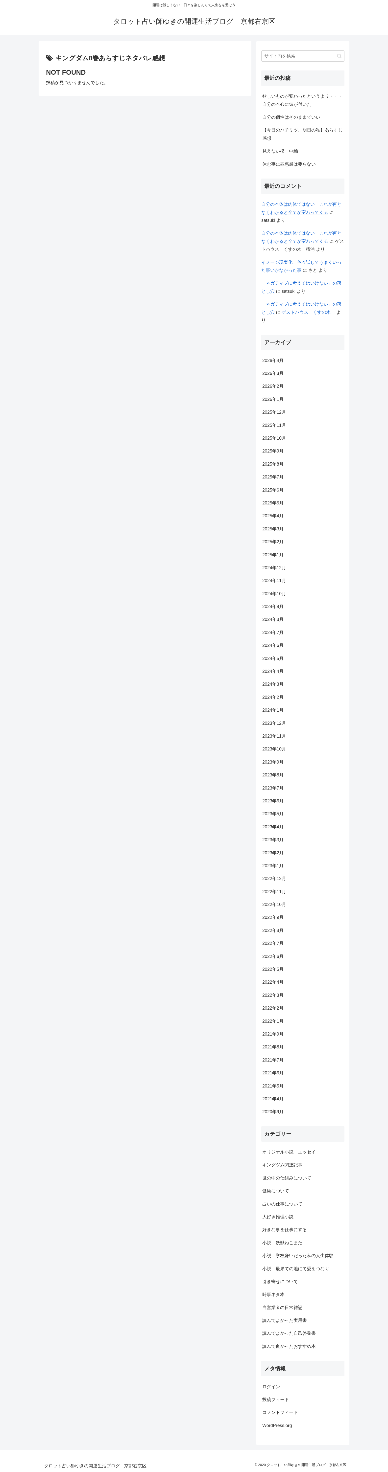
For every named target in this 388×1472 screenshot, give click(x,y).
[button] (339, 56)
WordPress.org (277, 1425)
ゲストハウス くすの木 (308, 312)
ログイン (271, 1386)
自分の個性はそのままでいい (291, 117)
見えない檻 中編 (280, 151)
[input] (302, 56)
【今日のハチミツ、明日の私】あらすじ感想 (302, 134)
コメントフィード (280, 1412)
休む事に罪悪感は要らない (289, 164)
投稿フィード (275, 1399)
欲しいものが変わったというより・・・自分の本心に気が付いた (302, 100)
